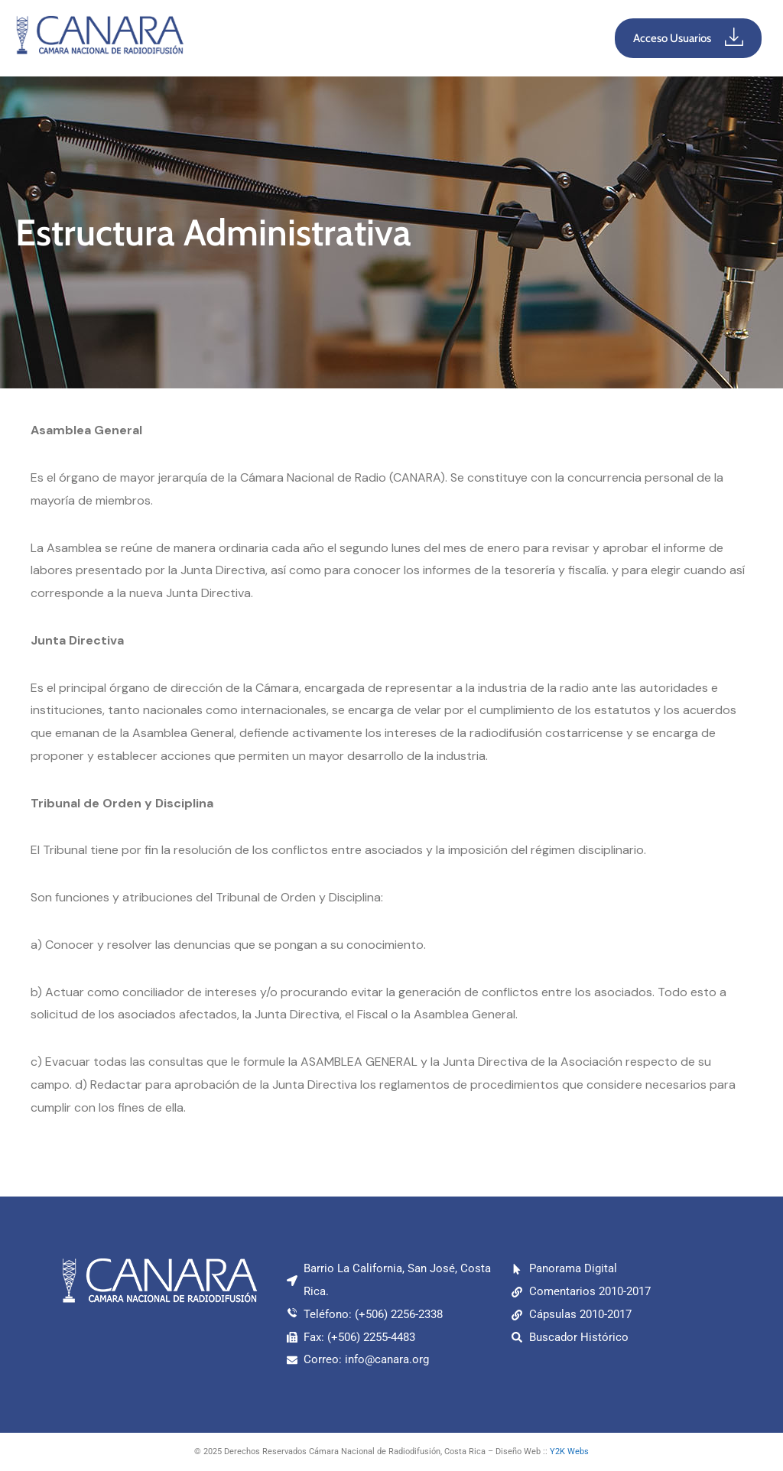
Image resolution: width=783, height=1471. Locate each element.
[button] (393, 38)
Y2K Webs (569, 1451)
